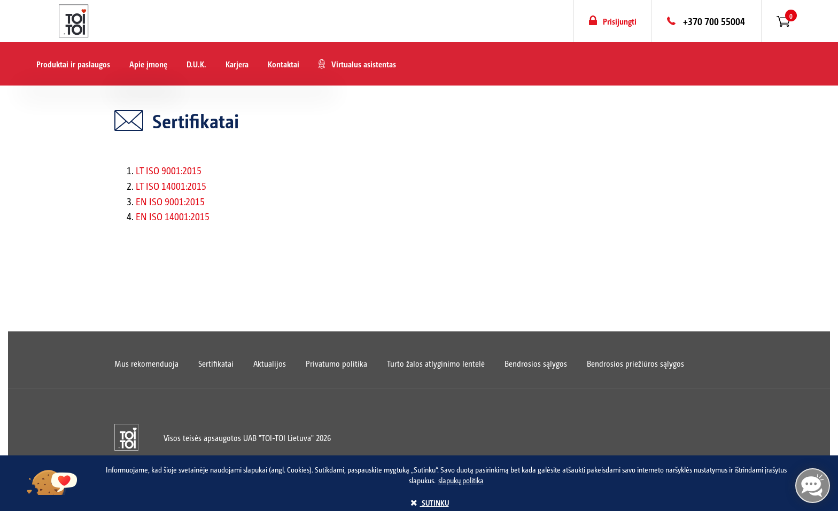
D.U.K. (196, 64)
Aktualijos (269, 363)
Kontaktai (283, 64)
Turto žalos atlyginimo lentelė (436, 363)
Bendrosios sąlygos (536, 363)
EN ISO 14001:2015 (173, 216)
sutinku (429, 502)
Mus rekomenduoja (146, 363)
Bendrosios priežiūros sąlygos (635, 363)
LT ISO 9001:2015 (168, 170)
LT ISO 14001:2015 (171, 186)
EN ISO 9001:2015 (170, 201)
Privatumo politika (336, 363)
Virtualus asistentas (363, 64)
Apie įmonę (148, 64)
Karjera (237, 64)
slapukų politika (461, 480)
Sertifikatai (216, 363)
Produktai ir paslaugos (73, 64)
